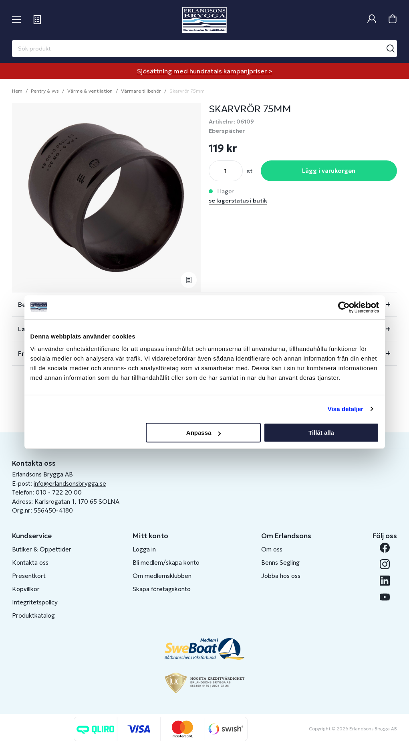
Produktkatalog (33, 615)
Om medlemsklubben (162, 576)
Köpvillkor (26, 589)
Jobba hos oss (280, 576)
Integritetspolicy (35, 602)
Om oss (271, 549)
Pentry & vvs (45, 91)
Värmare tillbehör (141, 91)
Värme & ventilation (90, 91)
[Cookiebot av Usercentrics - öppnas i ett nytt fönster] (344, 307)
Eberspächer (227, 130)
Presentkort (29, 576)
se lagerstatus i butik (238, 200)
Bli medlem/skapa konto (166, 562)
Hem (17, 91)
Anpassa (203, 432)
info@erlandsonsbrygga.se (70, 483)
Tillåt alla (321, 432)
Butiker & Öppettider (41, 549)
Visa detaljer (345, 408)
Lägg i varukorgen (328, 170)
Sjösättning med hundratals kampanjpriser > (204, 71)
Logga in (144, 549)
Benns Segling (280, 562)
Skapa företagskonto (162, 589)
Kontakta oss (30, 562)
